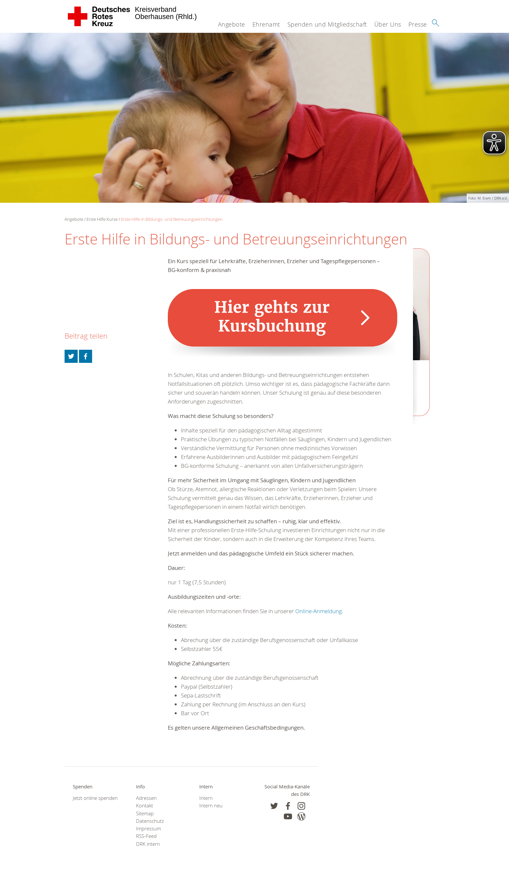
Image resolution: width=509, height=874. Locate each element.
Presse (417, 24)
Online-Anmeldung (318, 611)
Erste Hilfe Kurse (102, 219)
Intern (206, 798)
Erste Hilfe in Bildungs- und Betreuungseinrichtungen (172, 219)
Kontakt (144, 805)
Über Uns (387, 24)
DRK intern (148, 844)
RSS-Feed (146, 836)
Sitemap (145, 813)
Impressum (148, 828)
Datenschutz (150, 821)
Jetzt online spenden (95, 798)
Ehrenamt (266, 24)
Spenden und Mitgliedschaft (327, 24)
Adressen (146, 798)
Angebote (231, 24)
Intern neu (211, 805)
